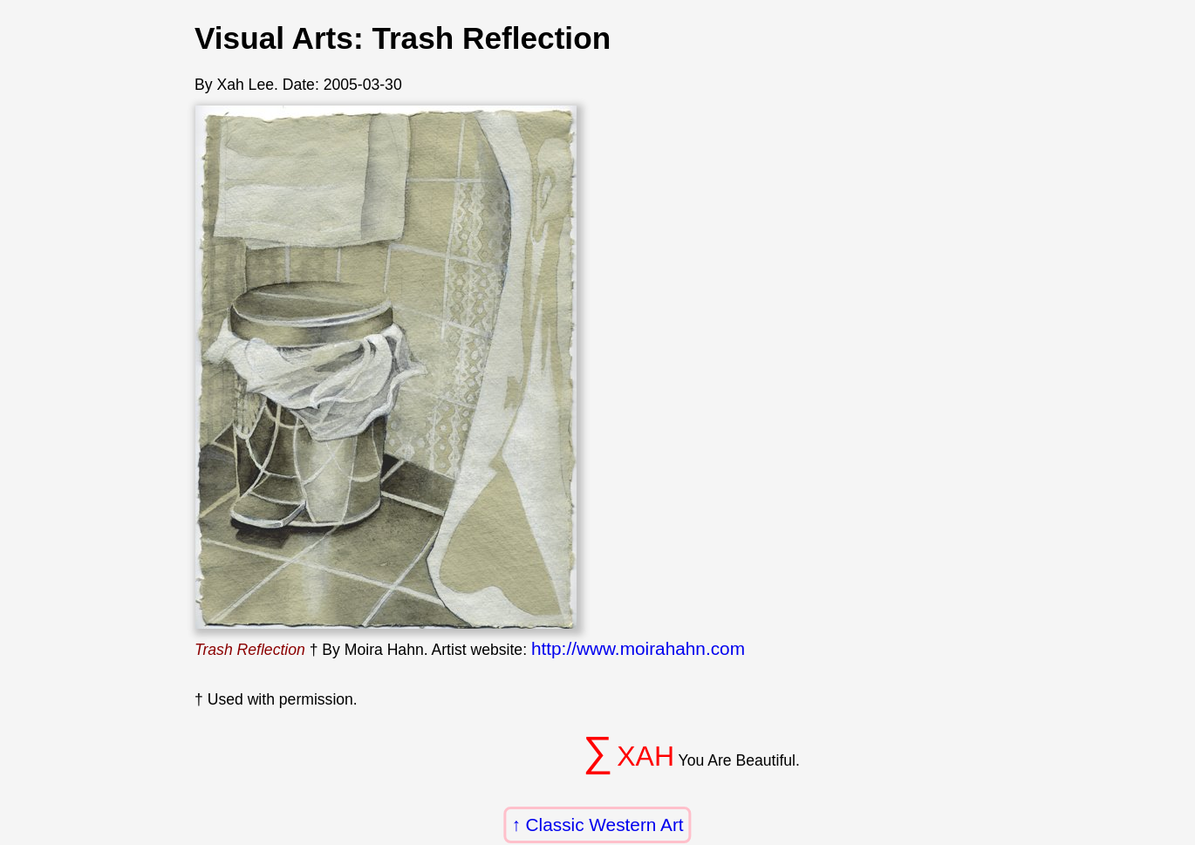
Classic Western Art (605, 824)
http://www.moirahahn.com (638, 648)
